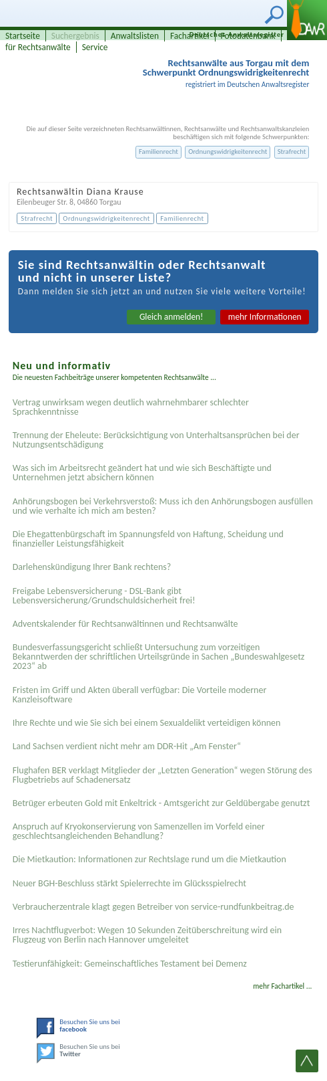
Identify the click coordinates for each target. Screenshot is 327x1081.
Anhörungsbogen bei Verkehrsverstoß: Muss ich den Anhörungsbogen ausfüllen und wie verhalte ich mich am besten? (163, 506)
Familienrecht (158, 151)
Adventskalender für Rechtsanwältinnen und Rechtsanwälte (125, 623)
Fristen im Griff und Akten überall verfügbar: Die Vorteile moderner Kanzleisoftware (140, 694)
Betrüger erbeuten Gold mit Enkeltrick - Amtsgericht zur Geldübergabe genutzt (161, 803)
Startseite (22, 35)
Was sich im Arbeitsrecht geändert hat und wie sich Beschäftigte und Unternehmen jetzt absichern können (142, 472)
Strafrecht (292, 151)
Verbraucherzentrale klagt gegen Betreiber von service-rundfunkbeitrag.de (153, 906)
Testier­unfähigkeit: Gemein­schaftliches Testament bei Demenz (130, 963)
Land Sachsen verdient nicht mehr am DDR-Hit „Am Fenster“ (127, 746)
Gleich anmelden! (171, 316)
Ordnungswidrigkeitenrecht (227, 151)
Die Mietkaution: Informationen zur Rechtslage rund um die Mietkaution (149, 859)
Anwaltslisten (135, 35)
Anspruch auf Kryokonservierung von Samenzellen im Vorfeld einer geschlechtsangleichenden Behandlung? (139, 831)
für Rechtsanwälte (38, 47)
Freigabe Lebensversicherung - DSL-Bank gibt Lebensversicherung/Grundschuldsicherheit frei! (104, 595)
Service (95, 47)
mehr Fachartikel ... (282, 986)
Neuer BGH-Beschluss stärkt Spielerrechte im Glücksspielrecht (129, 883)
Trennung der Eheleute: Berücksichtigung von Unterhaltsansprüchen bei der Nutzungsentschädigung (156, 439)
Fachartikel (190, 35)
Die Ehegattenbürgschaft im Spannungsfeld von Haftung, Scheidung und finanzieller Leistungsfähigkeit (148, 538)
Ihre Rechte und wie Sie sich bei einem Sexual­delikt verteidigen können (147, 722)
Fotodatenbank (248, 35)
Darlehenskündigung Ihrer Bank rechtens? (92, 567)
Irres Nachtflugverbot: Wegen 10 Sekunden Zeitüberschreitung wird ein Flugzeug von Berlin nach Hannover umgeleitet (147, 934)
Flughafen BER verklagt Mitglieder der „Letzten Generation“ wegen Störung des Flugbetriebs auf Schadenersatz (162, 775)
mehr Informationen (265, 316)
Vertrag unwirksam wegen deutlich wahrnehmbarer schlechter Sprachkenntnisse (131, 407)
